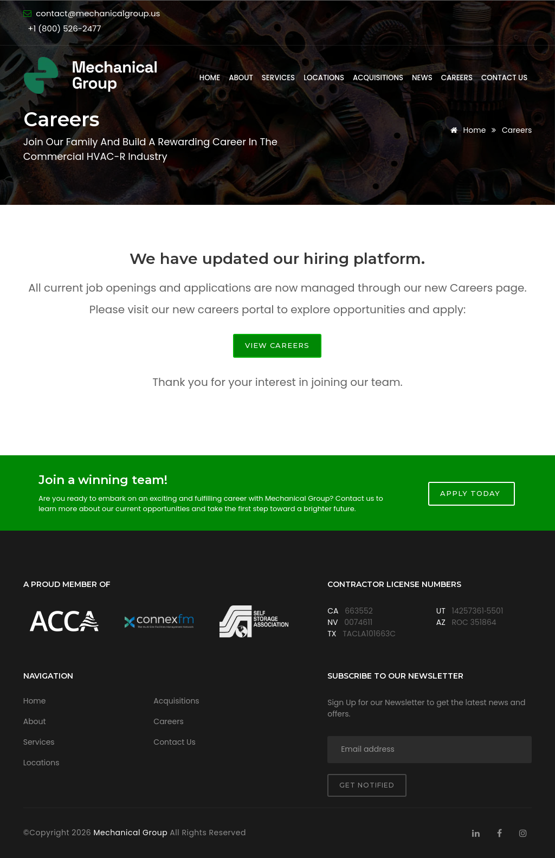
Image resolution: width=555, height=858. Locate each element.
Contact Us (504, 78)
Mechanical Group (131, 832)
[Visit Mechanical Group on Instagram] (523, 833)
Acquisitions (378, 78)
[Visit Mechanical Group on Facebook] (499, 833)
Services (278, 78)
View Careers (277, 345)
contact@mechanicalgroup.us (98, 13)
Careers (457, 78)
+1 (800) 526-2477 (64, 28)
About (241, 78)
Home (209, 78)
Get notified (367, 785)
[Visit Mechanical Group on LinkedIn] (476, 833)
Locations (324, 78)
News (422, 78)
